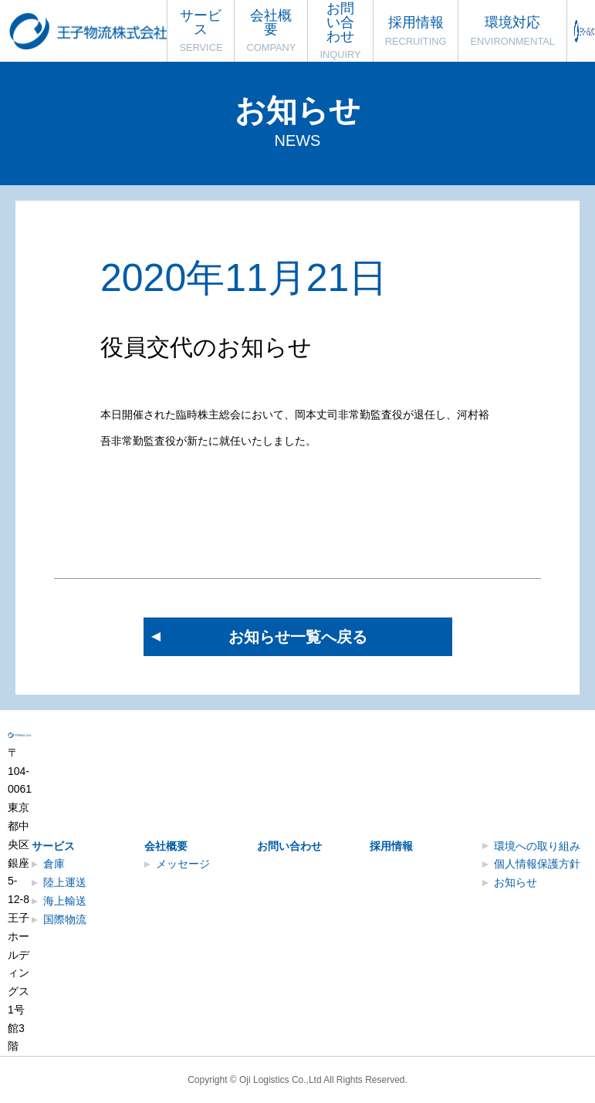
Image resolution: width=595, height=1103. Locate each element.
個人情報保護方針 (537, 864)
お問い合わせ (289, 846)
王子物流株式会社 (90, 31)
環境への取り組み (537, 846)
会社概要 (166, 846)
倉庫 (54, 864)
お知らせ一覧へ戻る (297, 636)
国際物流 (64, 919)
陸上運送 (64, 882)
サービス (53, 846)
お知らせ (515, 882)
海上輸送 (64, 901)
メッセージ (183, 864)
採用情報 (391, 846)
